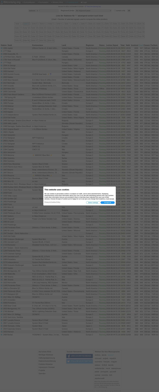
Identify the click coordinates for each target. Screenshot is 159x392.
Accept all (107, 202)
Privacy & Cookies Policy (52, 202)
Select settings (93, 202)
